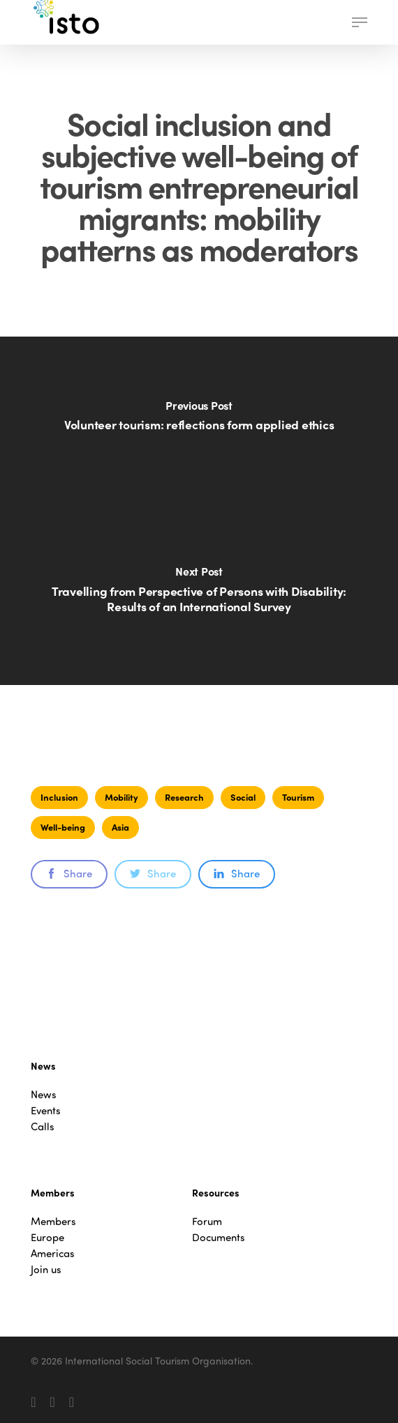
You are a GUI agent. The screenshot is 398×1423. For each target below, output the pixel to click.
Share (69, 873)
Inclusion (59, 796)
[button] (359, 22)
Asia (120, 826)
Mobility (121, 796)
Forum (207, 1221)
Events (46, 1110)
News (44, 1094)
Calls (42, 1126)
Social (243, 796)
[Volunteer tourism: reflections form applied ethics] (199, 424)
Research (184, 796)
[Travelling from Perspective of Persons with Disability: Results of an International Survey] (199, 598)
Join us (46, 1269)
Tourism (298, 796)
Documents (218, 1237)
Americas (53, 1253)
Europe (47, 1237)
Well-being (62, 826)
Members (53, 1221)
